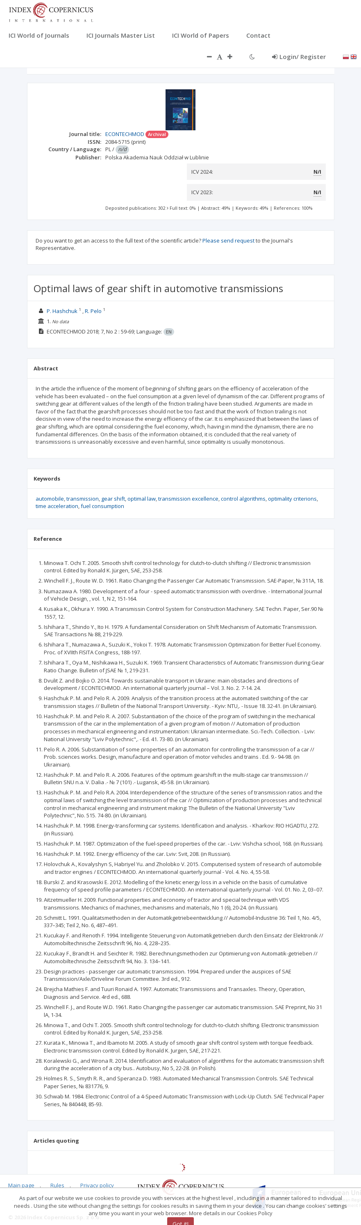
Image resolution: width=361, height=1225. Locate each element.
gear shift (113, 498)
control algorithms (243, 498)
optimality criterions (292, 498)
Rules (57, 1185)
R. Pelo (93, 311)
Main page (21, 1185)
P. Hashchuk (62, 311)
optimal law (141, 498)
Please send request (228, 240)
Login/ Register (299, 56)
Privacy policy (97, 1185)
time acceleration (57, 506)
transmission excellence (188, 498)
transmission (82, 498)
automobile (50, 498)
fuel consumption (102, 506)
